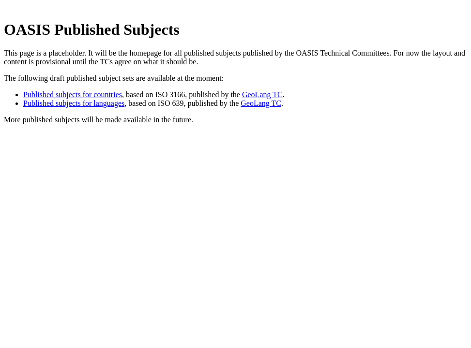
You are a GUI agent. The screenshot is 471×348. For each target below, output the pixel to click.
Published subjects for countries (72, 94)
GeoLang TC (262, 94)
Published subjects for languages (73, 103)
